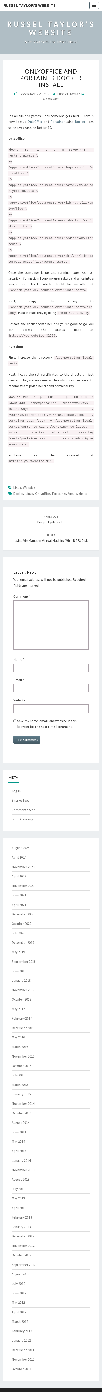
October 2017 (21, 999)
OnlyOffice (35, 121)
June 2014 (19, 1132)
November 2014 (23, 1103)
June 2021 (19, 895)
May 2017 (18, 1009)
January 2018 (21, 980)
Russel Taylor (68, 94)
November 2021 (23, 885)
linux (29, 493)
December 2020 (23, 914)
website (81, 493)
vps (70, 493)
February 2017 (22, 1018)
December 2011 (23, 1350)
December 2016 (23, 1028)
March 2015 (20, 1084)
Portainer (57, 121)
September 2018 (24, 961)
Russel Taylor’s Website (29, 5)
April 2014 (19, 1151)
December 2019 (23, 942)
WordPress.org (22, 819)
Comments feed (23, 810)
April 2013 (19, 1208)
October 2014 (21, 1113)
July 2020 (18, 933)
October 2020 (21, 923)
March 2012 (20, 1321)
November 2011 (23, 1359)
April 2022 (19, 876)
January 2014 (21, 1160)
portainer (59, 493)
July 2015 (18, 1075)
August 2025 (20, 848)
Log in (16, 791)
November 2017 (23, 990)
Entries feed (20, 800)
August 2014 (20, 1122)
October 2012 (21, 1255)
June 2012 (19, 1293)
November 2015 (23, 1056)
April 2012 (19, 1312)
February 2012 (22, 1331)
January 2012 (21, 1340)
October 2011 (21, 1369)
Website (29, 487)
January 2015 (21, 1094)
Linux (17, 487)
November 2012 (23, 1245)
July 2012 (18, 1283)
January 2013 (21, 1227)
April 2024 (19, 857)
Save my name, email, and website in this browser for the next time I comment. (47, 724)
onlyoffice (42, 493)
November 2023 (23, 867)
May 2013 (18, 1198)
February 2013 (22, 1217)
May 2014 (18, 1141)
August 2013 (20, 1179)
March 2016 (20, 1046)
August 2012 (20, 1274)
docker (18, 493)
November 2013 (23, 1170)
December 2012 (23, 1236)
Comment (22, 596)
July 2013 (18, 1189)
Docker (80, 121)
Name (18, 659)
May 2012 (18, 1302)
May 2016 (18, 1037)
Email (18, 680)
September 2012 (24, 1265)
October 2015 (21, 1066)
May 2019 (18, 952)
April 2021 (19, 905)
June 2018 (19, 971)
